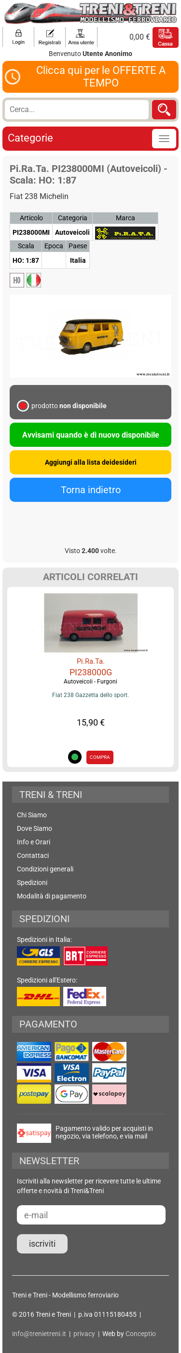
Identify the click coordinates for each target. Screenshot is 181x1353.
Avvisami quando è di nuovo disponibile (90, 435)
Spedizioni (32, 882)
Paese (78, 246)
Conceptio (140, 1334)
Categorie (30, 138)
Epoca (53, 246)
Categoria (72, 218)
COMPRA (100, 757)
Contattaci (33, 855)
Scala (26, 246)
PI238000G (91, 672)
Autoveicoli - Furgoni (90, 681)
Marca (125, 218)
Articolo (31, 218)
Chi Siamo (32, 815)
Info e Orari (33, 842)
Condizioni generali (45, 869)
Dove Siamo (34, 828)
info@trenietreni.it (39, 1334)
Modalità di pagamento (51, 896)
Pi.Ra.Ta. (91, 661)
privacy (84, 1334)
